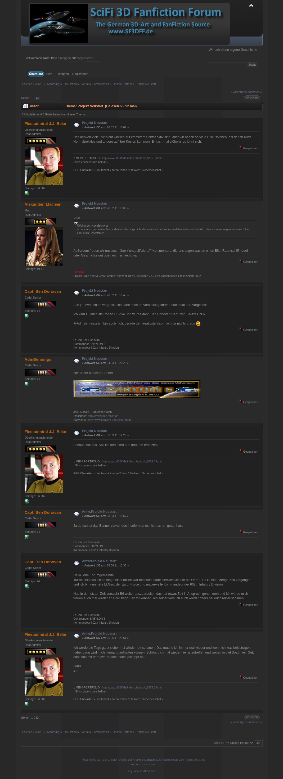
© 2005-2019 (147, 771)
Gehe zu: (219, 742)
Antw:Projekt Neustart (99, 512)
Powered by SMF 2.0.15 (96, 759)
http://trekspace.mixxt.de (103, 415)
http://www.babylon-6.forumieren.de (109, 419)
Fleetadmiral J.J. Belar (45, 123)
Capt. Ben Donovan (42, 291)
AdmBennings (37, 359)
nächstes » (255, 91)
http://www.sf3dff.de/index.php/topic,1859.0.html (131, 158)
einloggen (64, 58)
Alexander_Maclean (42, 204)
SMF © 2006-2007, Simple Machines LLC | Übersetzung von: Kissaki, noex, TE (159, 759)
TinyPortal (134, 771)
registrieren (85, 58)
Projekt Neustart (94, 123)
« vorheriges (238, 91)
